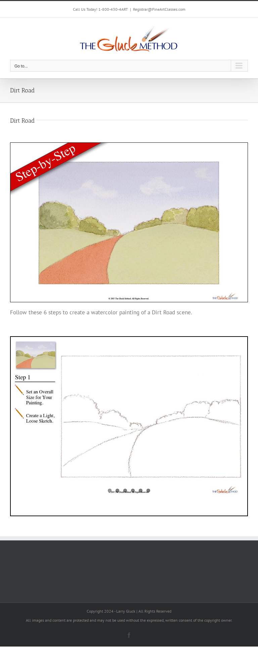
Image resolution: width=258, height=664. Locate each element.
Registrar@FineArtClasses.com (159, 9)
